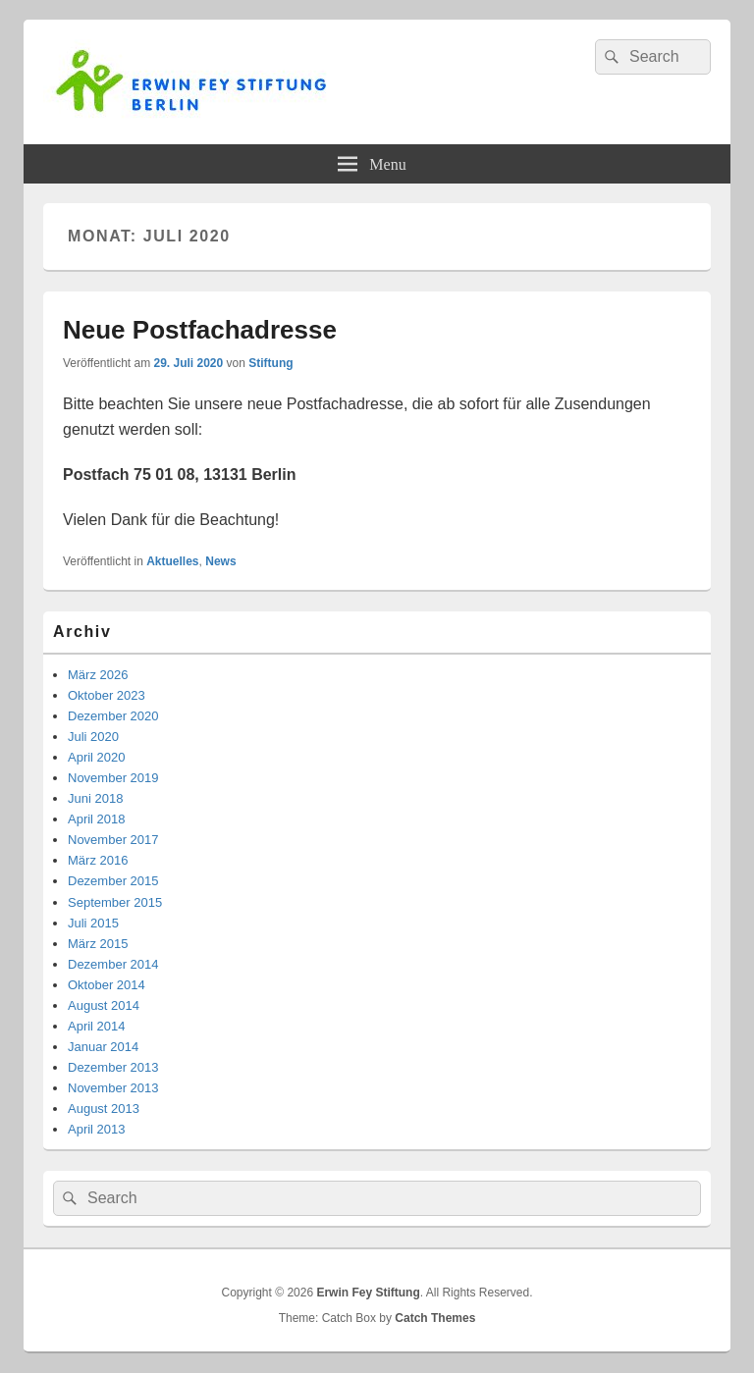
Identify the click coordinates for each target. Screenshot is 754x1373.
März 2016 (98, 860)
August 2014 (103, 1005)
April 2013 (97, 1129)
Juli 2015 (93, 923)
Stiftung (270, 363)
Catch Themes (435, 1318)
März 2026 (98, 674)
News (220, 561)
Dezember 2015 (113, 880)
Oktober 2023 (106, 695)
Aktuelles (172, 561)
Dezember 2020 (113, 716)
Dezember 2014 (113, 964)
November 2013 (113, 1088)
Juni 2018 (95, 798)
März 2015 (98, 943)
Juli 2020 (93, 736)
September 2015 (115, 902)
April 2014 (97, 1026)
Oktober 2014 (106, 984)
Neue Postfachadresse (200, 329)
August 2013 (103, 1108)
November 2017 (113, 839)
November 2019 (113, 777)
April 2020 (97, 757)
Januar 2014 (103, 1046)
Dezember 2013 (113, 1067)
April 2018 (97, 819)
